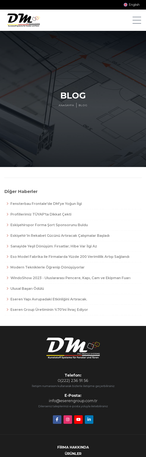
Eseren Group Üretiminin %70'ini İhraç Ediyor (47, 310)
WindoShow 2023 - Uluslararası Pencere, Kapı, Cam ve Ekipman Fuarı (68, 278)
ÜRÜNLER (73, 454)
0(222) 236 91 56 (73, 380)
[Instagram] (68, 419)
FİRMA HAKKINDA (73, 447)
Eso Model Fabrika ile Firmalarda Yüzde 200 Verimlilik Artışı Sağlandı (67, 257)
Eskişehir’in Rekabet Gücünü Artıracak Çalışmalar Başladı (58, 236)
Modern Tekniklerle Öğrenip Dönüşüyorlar (45, 267)
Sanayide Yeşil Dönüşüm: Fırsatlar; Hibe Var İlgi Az (51, 246)
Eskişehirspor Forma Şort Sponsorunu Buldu (47, 225)
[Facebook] (57, 419)
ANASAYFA (66, 105)
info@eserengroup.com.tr (73, 400)
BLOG (83, 105)
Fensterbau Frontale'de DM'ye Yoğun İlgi (44, 204)
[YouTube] (78, 419)
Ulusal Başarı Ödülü (25, 289)
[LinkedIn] (89, 419)
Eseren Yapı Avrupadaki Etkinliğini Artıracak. (46, 299)
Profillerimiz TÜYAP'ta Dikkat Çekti (38, 214)
